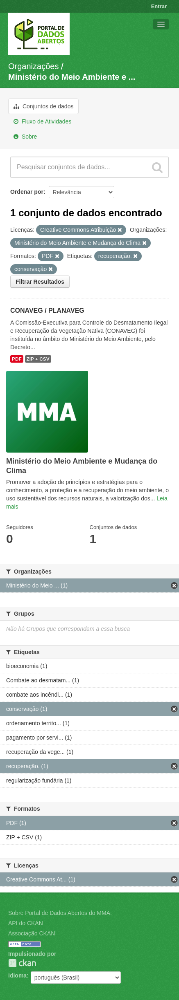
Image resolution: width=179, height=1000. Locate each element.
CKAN (22, 963)
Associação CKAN (31, 933)
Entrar (159, 6)
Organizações (33, 66)
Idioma (17, 975)
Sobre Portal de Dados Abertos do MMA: (60, 913)
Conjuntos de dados (43, 106)
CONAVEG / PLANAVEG (47, 310)
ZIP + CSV (38, 359)
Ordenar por (26, 191)
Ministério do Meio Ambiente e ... (71, 76)
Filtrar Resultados (40, 281)
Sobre (25, 136)
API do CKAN (25, 923)
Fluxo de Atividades (42, 121)
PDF (17, 359)
